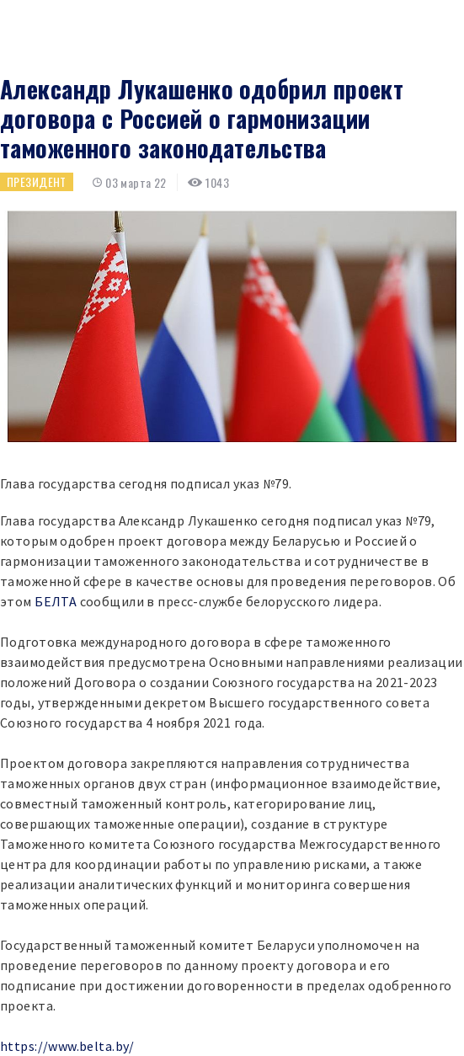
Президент (37, 181)
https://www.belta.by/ (67, 1045)
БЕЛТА (56, 601)
